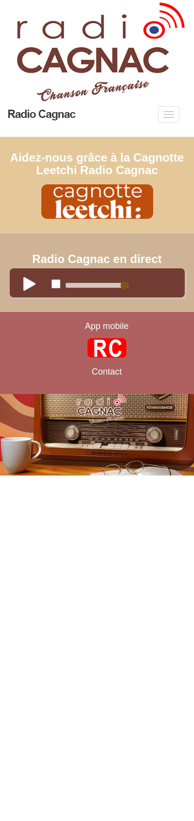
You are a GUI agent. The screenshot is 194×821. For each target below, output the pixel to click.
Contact (106, 372)
